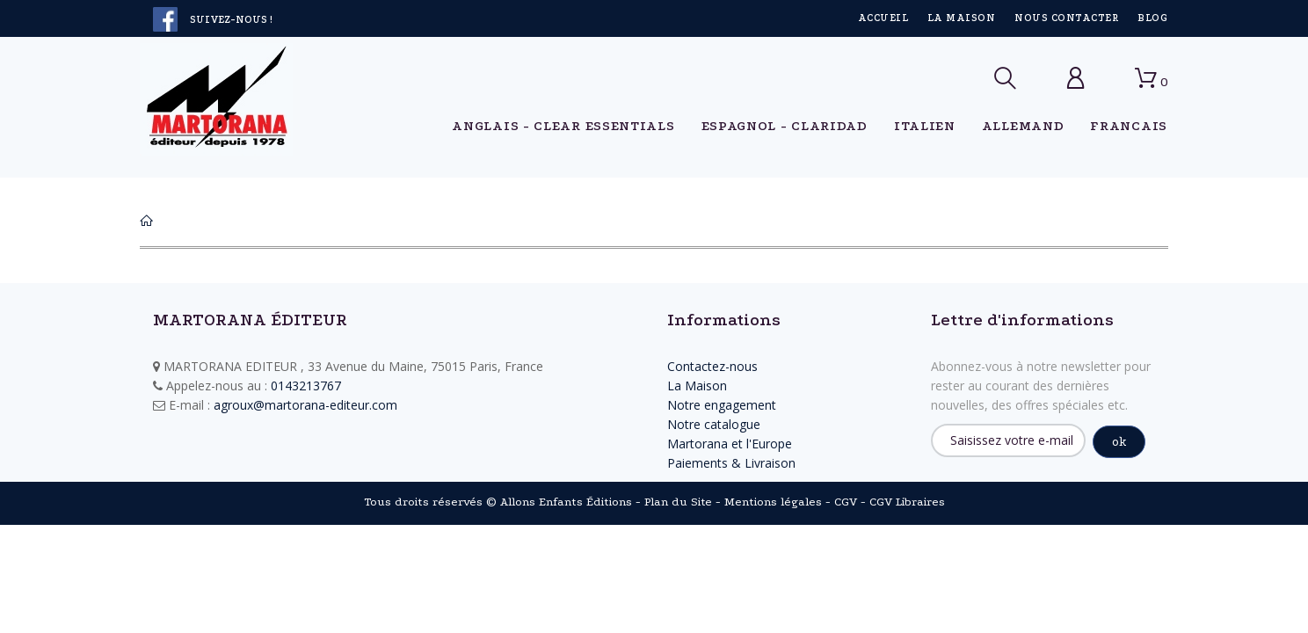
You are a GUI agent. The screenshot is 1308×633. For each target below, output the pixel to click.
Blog (1152, 18)
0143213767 (306, 385)
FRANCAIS (1128, 126)
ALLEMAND (1023, 126)
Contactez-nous (712, 366)
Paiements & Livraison (731, 463)
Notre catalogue (713, 424)
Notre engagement (721, 405)
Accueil (883, 18)
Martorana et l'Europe (729, 443)
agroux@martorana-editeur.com (305, 405)
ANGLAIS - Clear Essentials (563, 126)
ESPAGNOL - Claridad (784, 126)
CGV (845, 501)
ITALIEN (925, 126)
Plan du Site (678, 501)
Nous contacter (1066, 18)
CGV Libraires (907, 501)
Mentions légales (773, 501)
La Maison (961, 18)
